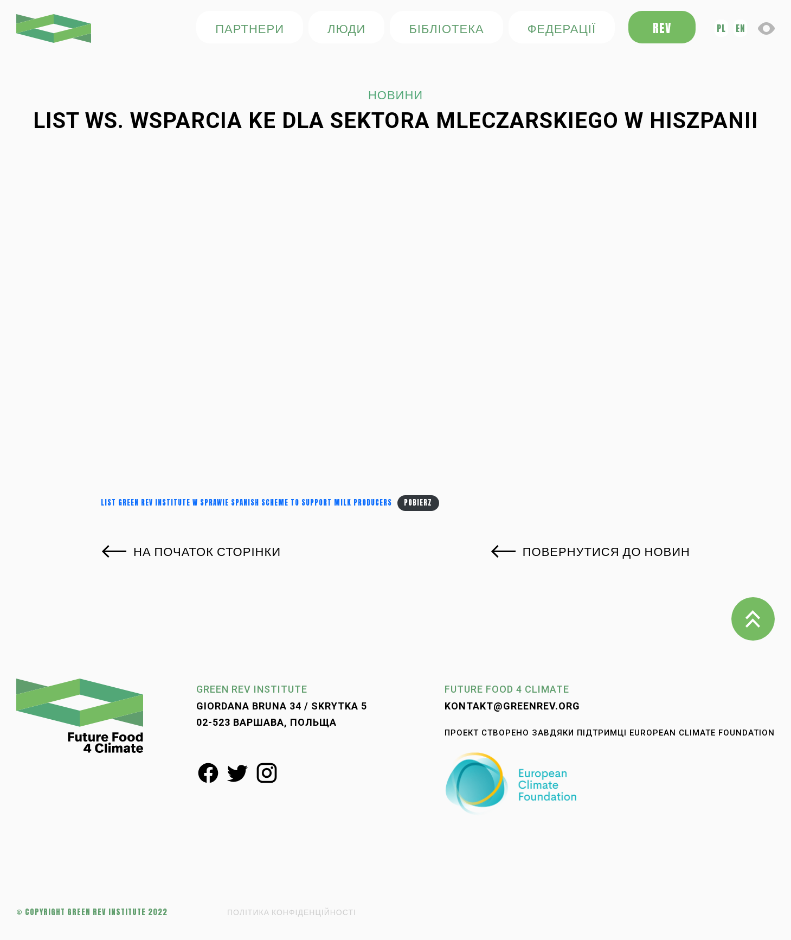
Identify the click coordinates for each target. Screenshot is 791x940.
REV (662, 28)
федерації (562, 28)
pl (721, 28)
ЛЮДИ (346, 28)
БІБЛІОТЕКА (446, 28)
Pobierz (418, 502)
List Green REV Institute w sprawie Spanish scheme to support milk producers (246, 502)
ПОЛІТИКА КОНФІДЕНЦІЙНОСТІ (291, 912)
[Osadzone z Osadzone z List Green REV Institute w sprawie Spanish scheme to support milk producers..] (395, 324)
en (740, 28)
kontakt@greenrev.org (512, 706)
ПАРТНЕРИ (249, 28)
